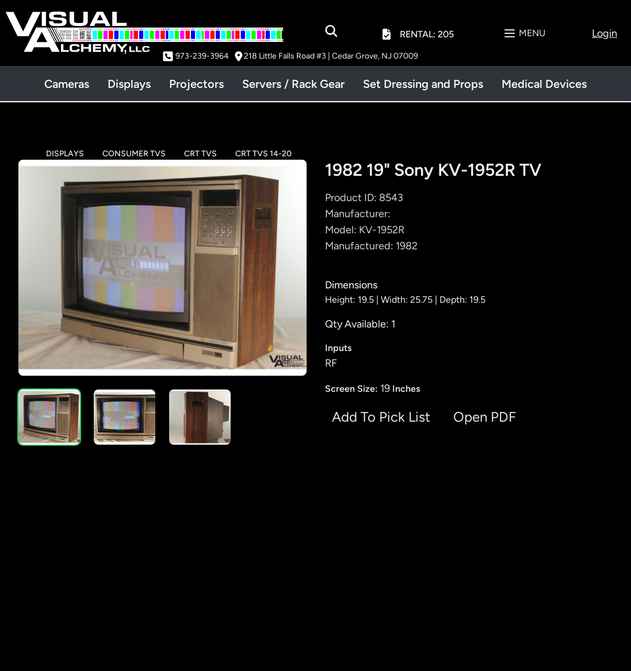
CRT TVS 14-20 (263, 154)
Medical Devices (544, 84)
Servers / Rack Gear (293, 84)
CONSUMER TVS (134, 154)
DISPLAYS (65, 154)
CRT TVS (200, 154)
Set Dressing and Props (423, 84)
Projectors (196, 84)
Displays (129, 84)
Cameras (66, 84)
